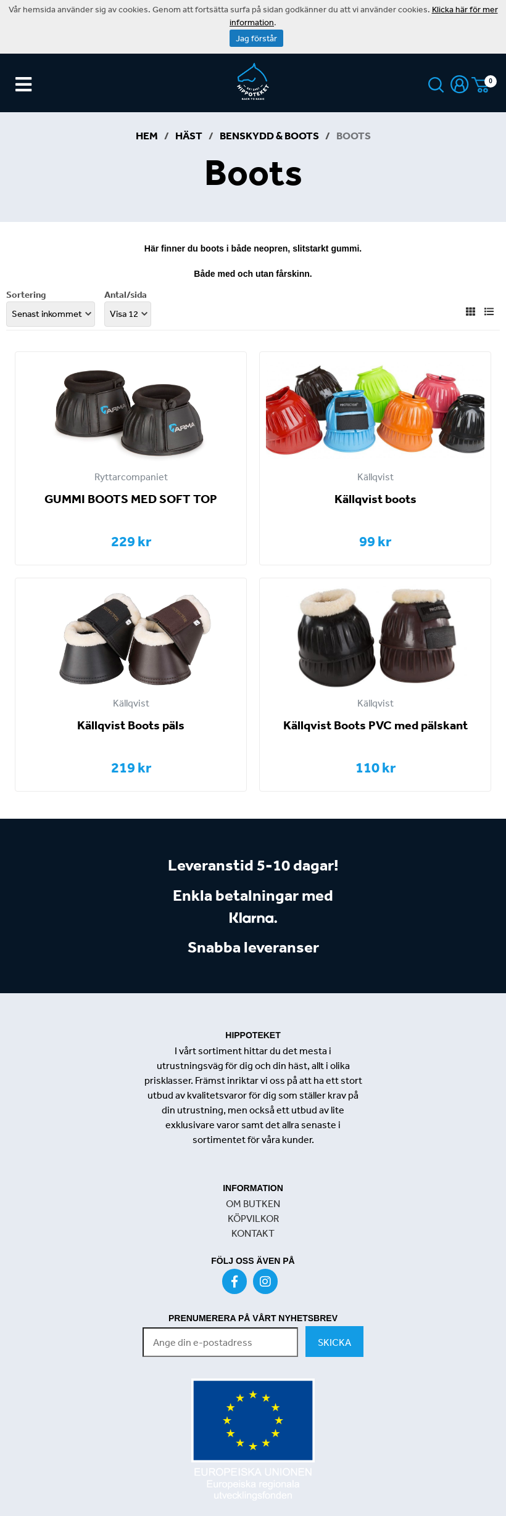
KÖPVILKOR (253, 1218)
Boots (353, 135)
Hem (147, 135)
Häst (188, 135)
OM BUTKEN (253, 1203)
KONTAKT (253, 1233)
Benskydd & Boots (269, 135)
